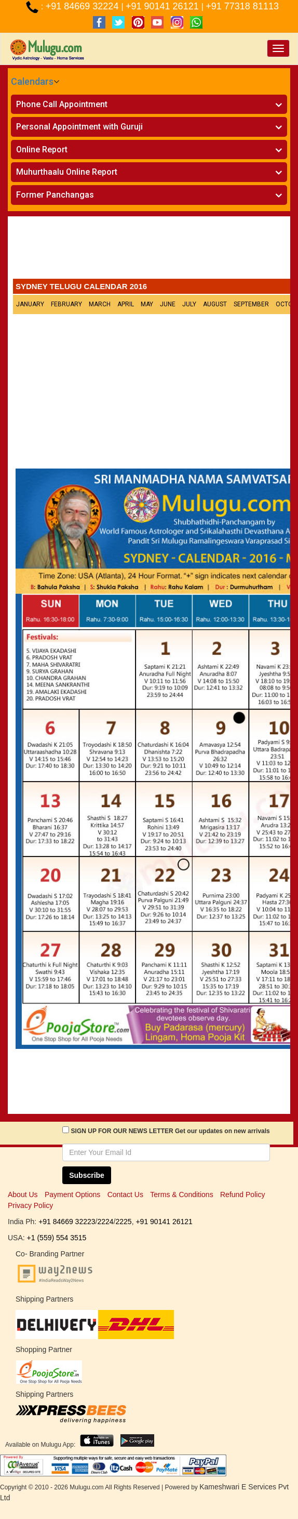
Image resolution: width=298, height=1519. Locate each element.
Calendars (32, 81)
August (215, 304)
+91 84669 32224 (83, 6)
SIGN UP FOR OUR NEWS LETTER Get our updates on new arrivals (170, 1131)
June (167, 304)
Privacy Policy (30, 1205)
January (30, 304)
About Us (23, 1194)
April (125, 304)
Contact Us (125, 1194)
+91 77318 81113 (242, 6)
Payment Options (72, 1194)
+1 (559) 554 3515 (57, 1238)
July (189, 304)
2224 (105, 1221)
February (66, 304)
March (100, 304)
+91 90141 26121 (163, 6)
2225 (123, 1221)
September (251, 304)
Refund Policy (242, 1194)
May (147, 304)
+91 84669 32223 (66, 1221)
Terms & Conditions (181, 1194)
